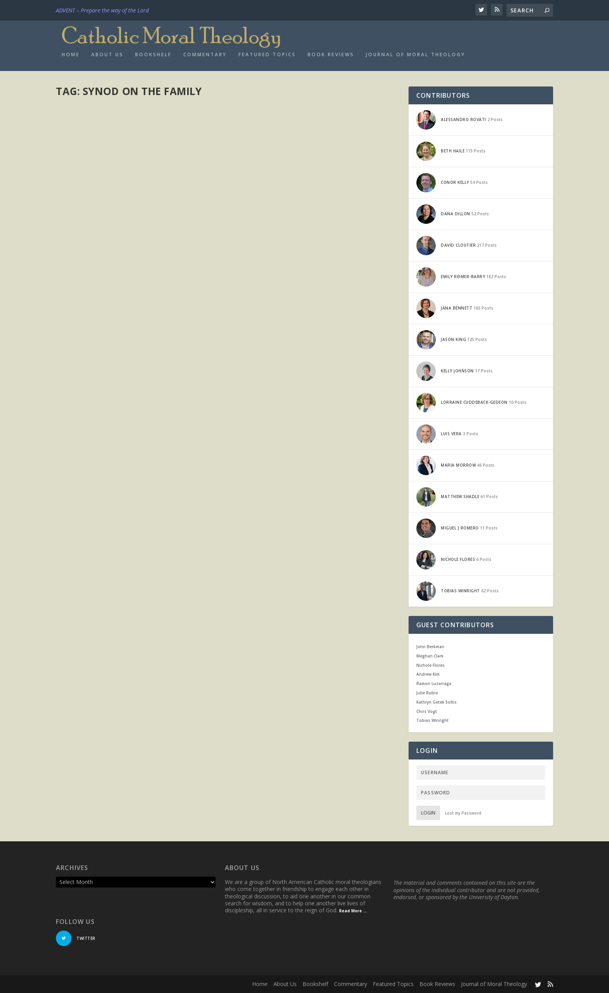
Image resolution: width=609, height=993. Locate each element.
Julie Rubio (427, 692)
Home (71, 55)
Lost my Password (463, 813)
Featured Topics (267, 55)
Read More (84, 407)
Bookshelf (153, 55)
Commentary (205, 55)
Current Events (155, 367)
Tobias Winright (432, 720)
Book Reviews (331, 55)
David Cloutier (86, 367)
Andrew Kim (428, 674)
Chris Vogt (426, 711)
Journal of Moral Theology (415, 55)
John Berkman (430, 646)
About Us (107, 55)
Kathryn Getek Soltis (436, 702)
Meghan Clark (430, 656)
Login (428, 813)
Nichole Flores (430, 665)
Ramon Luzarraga (433, 683)
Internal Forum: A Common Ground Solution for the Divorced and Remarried (139, 351)
